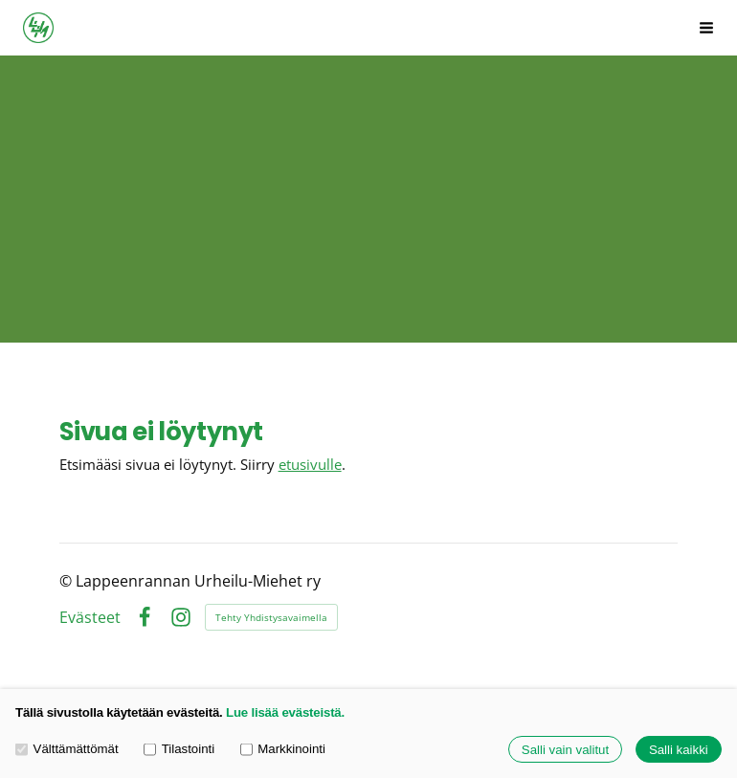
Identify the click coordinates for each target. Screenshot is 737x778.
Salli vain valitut (565, 750)
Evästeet (90, 618)
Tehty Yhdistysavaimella (271, 617)
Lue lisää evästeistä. (285, 712)
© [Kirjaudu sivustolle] (67, 580)
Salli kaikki (678, 750)
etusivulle (310, 464)
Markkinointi (282, 750)
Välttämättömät (67, 750)
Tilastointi (179, 750)
